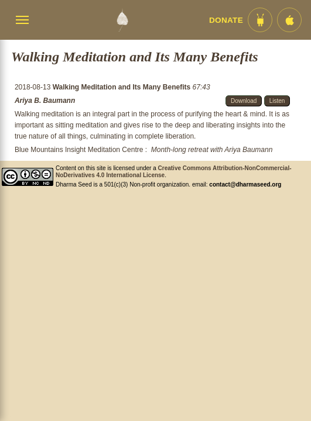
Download (244, 101)
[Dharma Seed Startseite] (122, 20)
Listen (277, 101)
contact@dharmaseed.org (245, 184)
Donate (226, 20)
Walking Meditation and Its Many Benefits (123, 87)
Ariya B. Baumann (45, 100)
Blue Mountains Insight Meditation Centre (79, 150)
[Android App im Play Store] (260, 20)
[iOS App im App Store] (289, 20)
